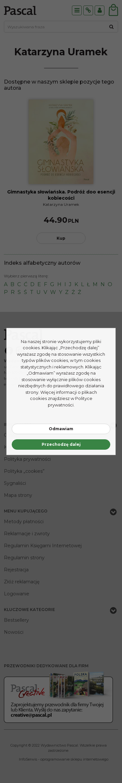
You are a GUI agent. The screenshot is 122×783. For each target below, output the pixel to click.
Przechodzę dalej (61, 444)
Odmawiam (61, 428)
